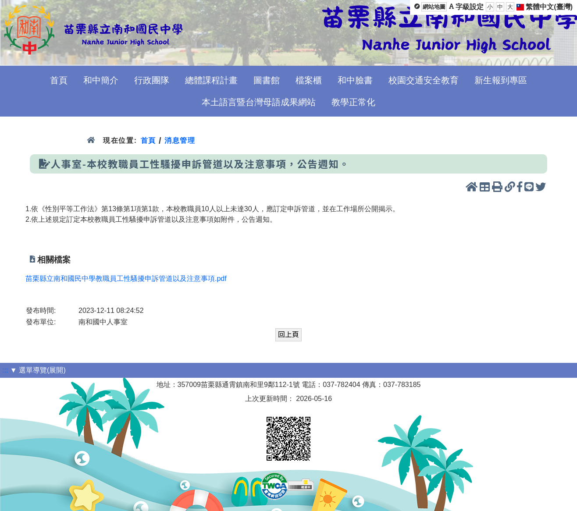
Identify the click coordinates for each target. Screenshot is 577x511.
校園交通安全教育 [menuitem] (423, 80)
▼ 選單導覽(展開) (38, 370)
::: (5, 370)
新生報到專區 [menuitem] (500, 80)
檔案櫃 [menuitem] (309, 80)
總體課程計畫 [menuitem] (211, 80)
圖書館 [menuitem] (266, 80)
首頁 (148, 140)
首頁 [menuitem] (59, 80)
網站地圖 (434, 7)
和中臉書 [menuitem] (355, 80)
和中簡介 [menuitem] (100, 80)
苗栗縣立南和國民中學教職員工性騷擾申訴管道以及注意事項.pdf (126, 278)
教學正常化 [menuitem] (353, 102)
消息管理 (180, 140)
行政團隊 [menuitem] (151, 80)
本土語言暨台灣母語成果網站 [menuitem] (259, 102)
